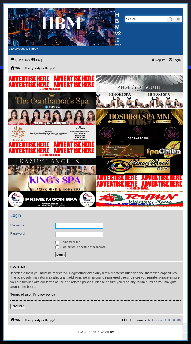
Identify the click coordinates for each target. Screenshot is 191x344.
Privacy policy (44, 294)
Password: (18, 233)
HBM (111, 332)
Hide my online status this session (80, 246)
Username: (18, 225)
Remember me (67, 242)
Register (17, 306)
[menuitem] (36, 60)
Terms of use (20, 294)
